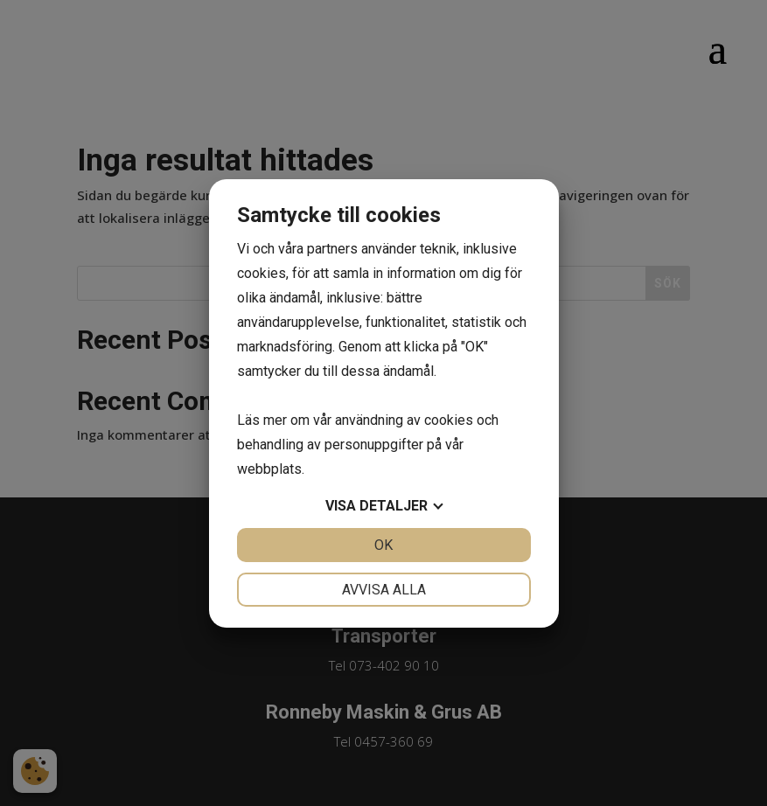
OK (383, 545)
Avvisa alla (384, 589)
